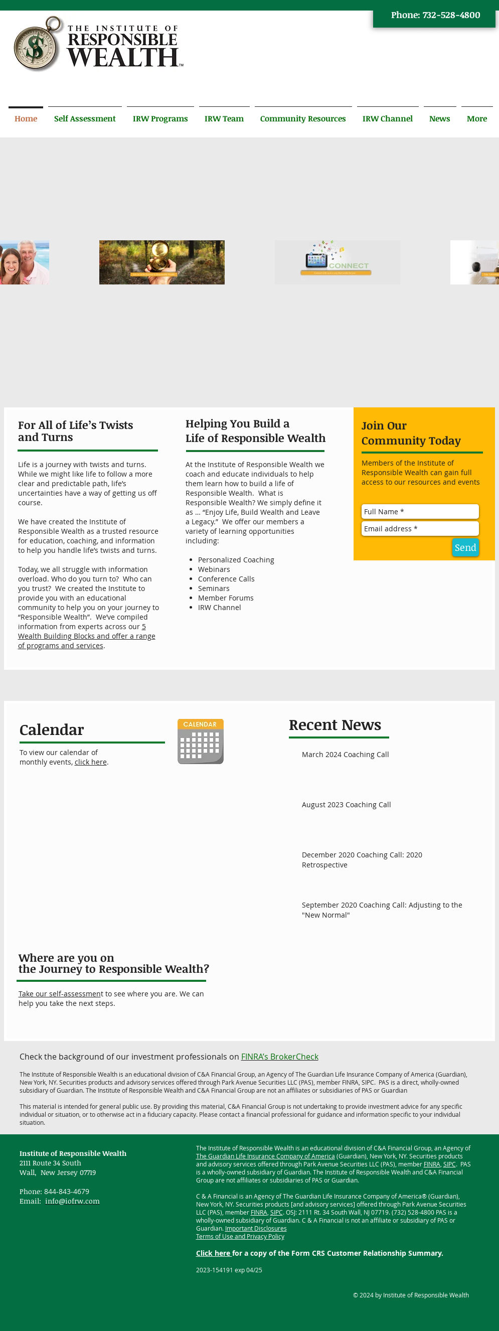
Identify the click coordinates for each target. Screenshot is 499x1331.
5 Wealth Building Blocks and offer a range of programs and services (86, 636)
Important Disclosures (256, 1228)
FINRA (432, 1164)
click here (91, 762)
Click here (214, 1253)
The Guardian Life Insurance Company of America (265, 1156)
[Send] (465, 547)
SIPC (449, 1164)
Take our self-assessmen (60, 993)
